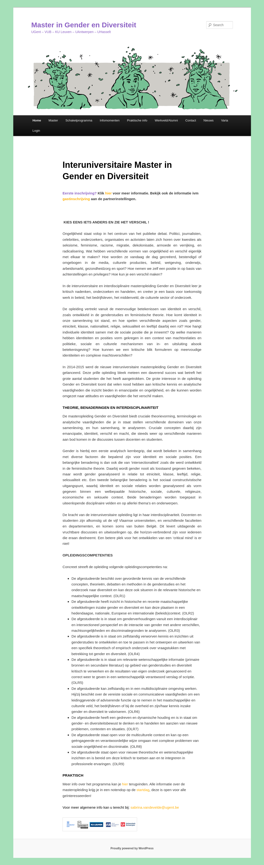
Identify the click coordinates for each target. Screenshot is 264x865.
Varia (224, 120)
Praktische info (137, 120)
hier (108, 193)
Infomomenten (110, 120)
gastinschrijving (76, 199)
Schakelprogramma (79, 120)
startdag (142, 790)
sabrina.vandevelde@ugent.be (154, 807)
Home (37, 120)
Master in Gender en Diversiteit (83, 25)
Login (36, 130)
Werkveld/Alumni (166, 120)
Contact (190, 120)
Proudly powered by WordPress (132, 848)
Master (53, 120)
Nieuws (208, 120)
